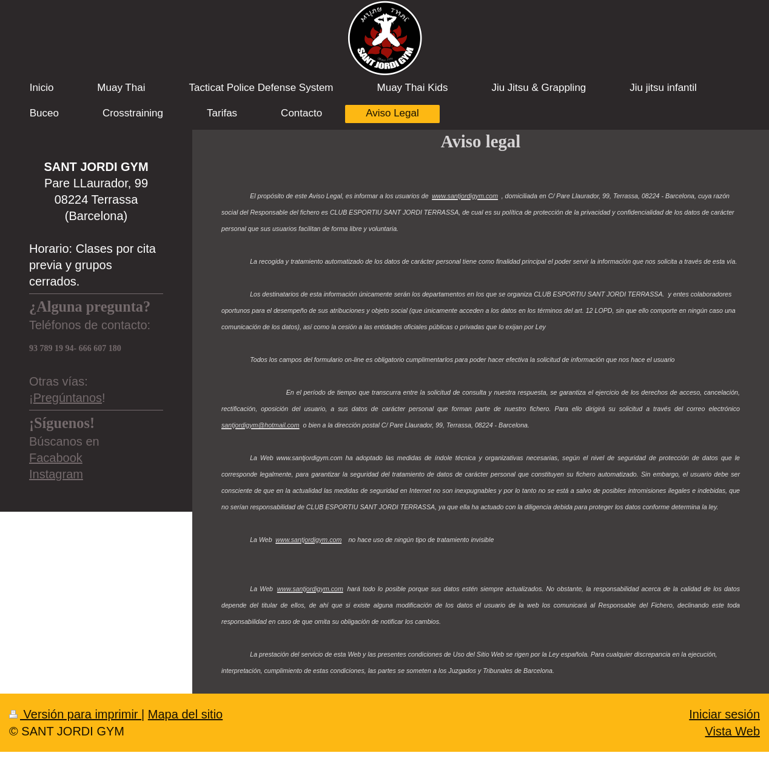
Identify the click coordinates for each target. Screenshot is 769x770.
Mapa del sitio (185, 714)
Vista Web (732, 731)
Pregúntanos (67, 397)
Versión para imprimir (75, 714)
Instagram (56, 474)
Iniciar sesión (724, 714)
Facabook (55, 457)
